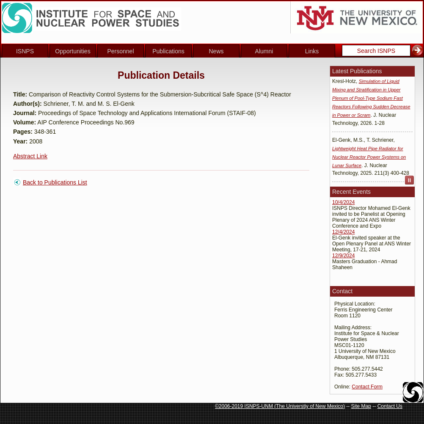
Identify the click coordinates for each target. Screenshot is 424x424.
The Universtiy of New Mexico (309, 406)
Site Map (361, 406)
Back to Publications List (55, 182)
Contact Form (367, 387)
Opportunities (72, 51)
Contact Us (389, 406)
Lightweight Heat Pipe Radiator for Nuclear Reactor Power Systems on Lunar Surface (369, 158)
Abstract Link (30, 156)
